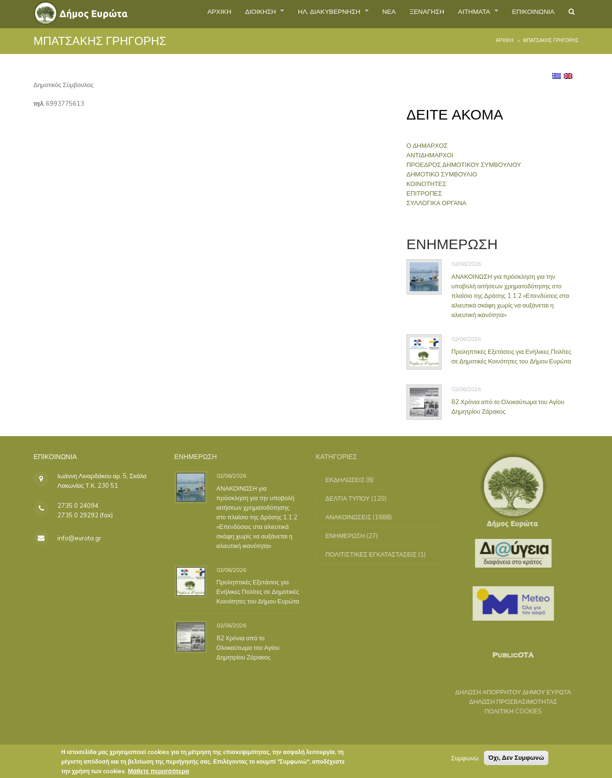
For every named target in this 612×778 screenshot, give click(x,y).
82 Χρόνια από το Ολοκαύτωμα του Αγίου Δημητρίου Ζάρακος (507, 406)
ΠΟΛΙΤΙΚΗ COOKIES (507, 711)
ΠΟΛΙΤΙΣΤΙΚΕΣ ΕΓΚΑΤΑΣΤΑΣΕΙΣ (377, 554)
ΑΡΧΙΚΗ (167, 14)
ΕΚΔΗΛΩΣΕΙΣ (351, 479)
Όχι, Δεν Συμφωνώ (516, 759)
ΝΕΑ (361, 14)
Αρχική (505, 40)
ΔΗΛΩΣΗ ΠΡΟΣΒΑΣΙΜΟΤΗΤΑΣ (507, 701)
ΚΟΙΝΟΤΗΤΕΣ (427, 183)
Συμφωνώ (465, 760)
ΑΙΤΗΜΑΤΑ (460, 14)
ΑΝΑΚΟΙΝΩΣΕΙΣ (355, 517)
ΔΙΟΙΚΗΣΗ (215, 14)
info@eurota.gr (79, 538)
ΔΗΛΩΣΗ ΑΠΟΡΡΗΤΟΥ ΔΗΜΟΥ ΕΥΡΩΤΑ (507, 692)
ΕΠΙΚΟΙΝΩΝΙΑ (526, 14)
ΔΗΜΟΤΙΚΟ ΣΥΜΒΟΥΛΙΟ (442, 174)
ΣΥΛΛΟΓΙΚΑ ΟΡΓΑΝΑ (437, 203)
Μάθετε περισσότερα (158, 773)
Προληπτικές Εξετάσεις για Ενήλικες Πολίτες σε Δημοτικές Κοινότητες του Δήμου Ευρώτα (511, 355)
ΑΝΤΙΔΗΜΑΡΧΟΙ (430, 155)
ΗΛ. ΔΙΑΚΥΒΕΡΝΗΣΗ (293, 14)
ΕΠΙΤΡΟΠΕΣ (425, 193)
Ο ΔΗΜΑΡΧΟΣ (427, 145)
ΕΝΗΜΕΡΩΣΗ (352, 535)
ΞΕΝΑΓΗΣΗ (404, 14)
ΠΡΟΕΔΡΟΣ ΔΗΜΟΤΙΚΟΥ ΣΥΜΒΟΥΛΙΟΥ (464, 164)
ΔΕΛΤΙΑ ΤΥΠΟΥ (354, 498)
